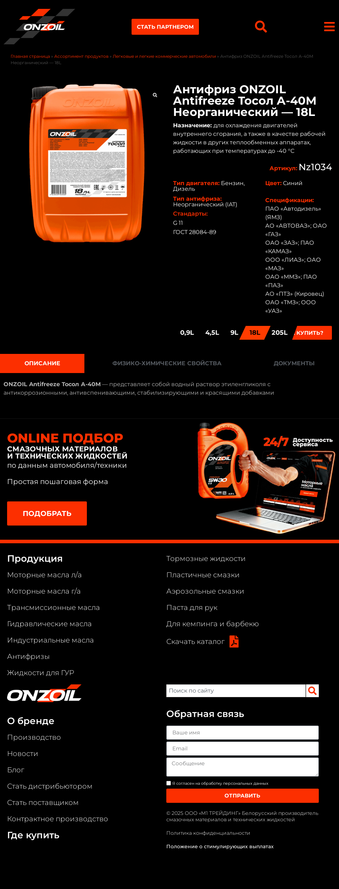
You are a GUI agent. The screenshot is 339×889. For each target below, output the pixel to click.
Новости (22, 753)
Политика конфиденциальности (208, 833)
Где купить (33, 835)
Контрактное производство (57, 819)
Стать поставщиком (43, 802)
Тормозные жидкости (206, 558)
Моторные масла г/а (44, 591)
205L (280, 333)
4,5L (212, 333)
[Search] (312, 690)
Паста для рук (191, 607)
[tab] (42, 363)
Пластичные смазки (203, 575)
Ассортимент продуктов (81, 56)
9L (234, 333)
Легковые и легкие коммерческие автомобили (164, 56)
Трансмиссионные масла (53, 607)
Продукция (35, 558)
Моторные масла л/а (44, 575)
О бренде (31, 721)
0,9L (187, 333)
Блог (15, 770)
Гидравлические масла (49, 623)
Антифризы (28, 656)
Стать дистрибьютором (50, 786)
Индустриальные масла (50, 640)
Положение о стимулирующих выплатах (220, 846)
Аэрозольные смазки (205, 591)
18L (255, 333)
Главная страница (30, 56)
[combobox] (235, 690)
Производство (34, 737)
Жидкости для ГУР (40, 672)
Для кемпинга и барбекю (212, 623)
